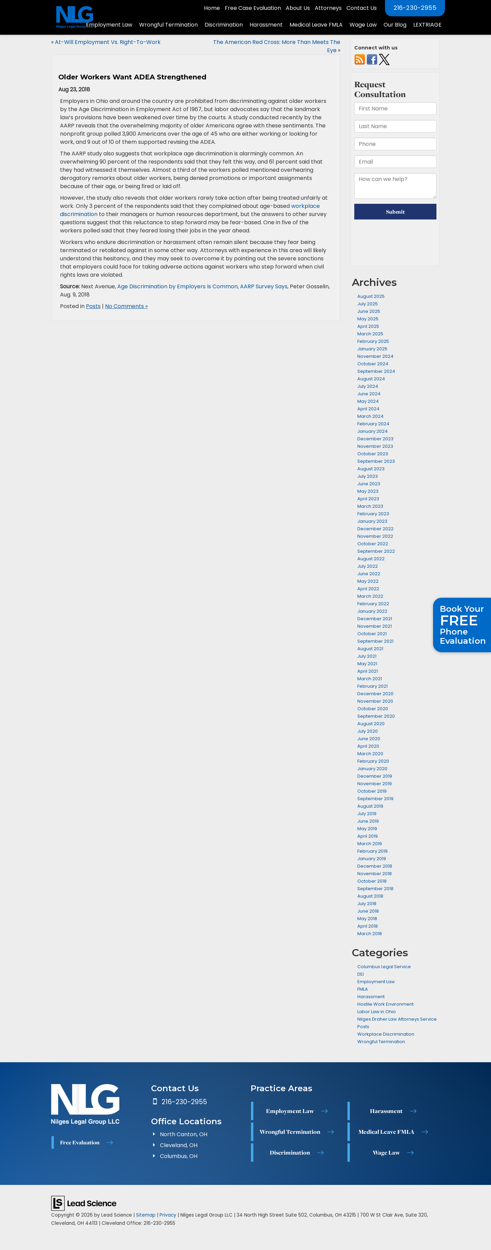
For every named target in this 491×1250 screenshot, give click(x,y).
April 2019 (367, 836)
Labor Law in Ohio (376, 1011)
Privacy (168, 1215)
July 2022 (367, 566)
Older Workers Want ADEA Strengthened (132, 77)
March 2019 (369, 843)
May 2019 (367, 828)
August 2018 (370, 896)
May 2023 (367, 491)
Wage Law (386, 1152)
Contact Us (361, 8)
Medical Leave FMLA (386, 1132)
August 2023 (371, 469)
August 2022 (371, 558)
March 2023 (370, 506)
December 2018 (374, 866)
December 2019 (374, 776)
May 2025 (367, 319)
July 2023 (367, 476)
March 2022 (370, 596)
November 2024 (375, 356)
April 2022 (368, 588)
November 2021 (374, 626)
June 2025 (368, 311)
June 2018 (368, 911)
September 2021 (375, 641)
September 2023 (376, 461)
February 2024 (373, 424)
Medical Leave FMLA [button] (316, 25)
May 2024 (368, 401)
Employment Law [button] (109, 25)
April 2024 (368, 409)
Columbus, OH (178, 1156)
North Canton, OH (183, 1134)
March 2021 (369, 678)
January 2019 (371, 858)
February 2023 (373, 513)
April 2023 (368, 499)
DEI (360, 974)
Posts (93, 306)
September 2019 (375, 798)
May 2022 (367, 581)
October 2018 (372, 881)
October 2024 (372, 364)
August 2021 (370, 648)
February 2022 (373, 603)
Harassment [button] (266, 25)
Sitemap (145, 1215)
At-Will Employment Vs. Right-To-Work (108, 42)
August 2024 (371, 379)
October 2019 (372, 791)
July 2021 (366, 656)
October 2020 (372, 708)
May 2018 (367, 918)
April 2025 (368, 326)
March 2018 (369, 933)
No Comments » (126, 306)
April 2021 (367, 671)
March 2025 (370, 334)
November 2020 (375, 701)
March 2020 (370, 753)
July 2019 (366, 813)
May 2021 (367, 663)
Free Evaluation (80, 1142)
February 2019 (372, 851)
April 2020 (368, 746)
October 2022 (372, 543)
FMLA (362, 989)
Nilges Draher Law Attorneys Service (397, 1019)
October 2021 (372, 633)
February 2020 (373, 761)
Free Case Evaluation (253, 8)
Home (212, 8)
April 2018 (367, 926)
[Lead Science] (83, 1203)
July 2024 (367, 386)
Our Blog (395, 25)
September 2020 (376, 716)
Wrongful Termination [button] (168, 25)
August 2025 (371, 296)
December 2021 (374, 618)
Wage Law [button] (363, 25)
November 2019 (374, 783)
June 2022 (368, 573)
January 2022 (372, 611)
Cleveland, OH (178, 1145)
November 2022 (375, 536)
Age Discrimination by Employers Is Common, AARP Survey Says (202, 286)
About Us (298, 8)
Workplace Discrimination (385, 1034)
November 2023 (375, 446)
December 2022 (375, 528)
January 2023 (372, 521)
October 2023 (372, 454)
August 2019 (370, 806)
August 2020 (371, 723)
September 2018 (375, 888)
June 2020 (368, 738)
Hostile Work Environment (385, 1004)
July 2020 (367, 731)
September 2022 (376, 551)
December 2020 (375, 693)
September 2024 (376, 371)
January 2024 (372, 431)
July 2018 (366, 903)
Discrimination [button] (224, 25)
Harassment (371, 996)
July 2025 (367, 304)
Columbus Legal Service (384, 966)
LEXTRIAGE (427, 25)
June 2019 (368, 821)
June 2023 (368, 484)
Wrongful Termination (381, 1041)
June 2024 (369, 394)
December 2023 (375, 439)
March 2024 (370, 416)
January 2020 (372, 768)
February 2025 (373, 341)
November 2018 (374, 873)
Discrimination (290, 1152)
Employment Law (376, 981)
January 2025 (372, 349)
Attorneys (328, 8)
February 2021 (372, 686)
